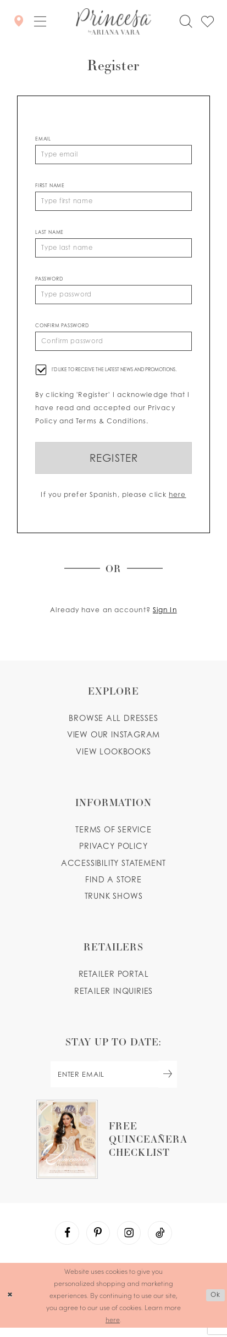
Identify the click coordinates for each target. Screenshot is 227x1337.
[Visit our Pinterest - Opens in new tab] (97, 1241)
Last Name (49, 234)
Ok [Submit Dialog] (215, 1304)
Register (113, 463)
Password (49, 281)
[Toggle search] (186, 21)
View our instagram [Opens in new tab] (113, 741)
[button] (40, 21)
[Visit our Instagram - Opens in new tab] (129, 1241)
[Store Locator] (18, 21)
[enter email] (113, 1081)
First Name (50, 186)
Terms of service (113, 836)
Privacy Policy (113, 852)
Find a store (113, 885)
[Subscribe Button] (170, 1081)
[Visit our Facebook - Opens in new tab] (65, 1241)
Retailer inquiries (113, 997)
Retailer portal (114, 980)
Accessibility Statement (113, 869)
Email (43, 139)
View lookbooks (113, 757)
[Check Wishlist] (208, 21)
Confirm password (61, 329)
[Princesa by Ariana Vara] (114, 21)
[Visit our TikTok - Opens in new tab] (161, 1241)
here (177, 500)
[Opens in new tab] (113, 1147)
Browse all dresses (113, 724)
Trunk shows (114, 902)
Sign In (165, 616)
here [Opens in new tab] (113, 1328)
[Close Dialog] (10, 1304)
